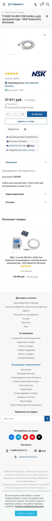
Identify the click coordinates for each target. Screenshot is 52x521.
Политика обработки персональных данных (26, 306)
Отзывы (26, 318)
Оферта (26, 310)
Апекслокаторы (26, 385)
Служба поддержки (26, 350)
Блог (26, 326)
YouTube (25, 437)
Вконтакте (11, 437)
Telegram (18, 437)
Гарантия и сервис (26, 342)
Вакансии (26, 322)
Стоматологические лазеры (26, 381)
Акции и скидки (26, 346)
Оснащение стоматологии (26, 364)
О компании (26, 333)
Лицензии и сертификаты (26, 314)
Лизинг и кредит (26, 354)
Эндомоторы (26, 389)
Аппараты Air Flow (26, 397)
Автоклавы (26, 369)
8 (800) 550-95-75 (16, 145)
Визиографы (26, 401)
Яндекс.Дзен (32, 437)
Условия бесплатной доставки (26, 338)
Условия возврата (26, 357)
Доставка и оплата (27, 150)
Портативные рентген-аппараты (26, 405)
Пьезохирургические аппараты (26, 377)
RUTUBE (39, 437)
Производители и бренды (26, 302)
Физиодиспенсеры (26, 373)
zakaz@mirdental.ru (28, 456)
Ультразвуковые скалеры (26, 393)
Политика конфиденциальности (29, 506)
